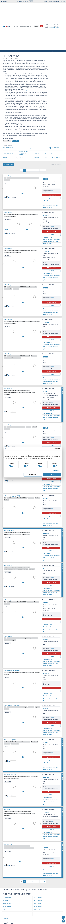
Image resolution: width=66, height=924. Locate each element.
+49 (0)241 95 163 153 (22, 1)
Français (4, 1)
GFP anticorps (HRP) (10, 740)
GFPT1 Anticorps (38, 897)
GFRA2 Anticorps (38, 909)
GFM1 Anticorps (7, 906)
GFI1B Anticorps (7, 909)
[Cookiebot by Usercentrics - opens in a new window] (55, 448)
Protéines (28, 51)
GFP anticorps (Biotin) (10, 774)
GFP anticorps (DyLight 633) (12, 705)
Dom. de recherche (59, 51)
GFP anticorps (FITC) (10, 530)
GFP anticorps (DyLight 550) (12, 496)
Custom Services (36, 51)
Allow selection (32, 474)
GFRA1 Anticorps (38, 906)
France (52, 190)
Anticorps (16, 51)
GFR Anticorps (37, 903)
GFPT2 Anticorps (38, 900)
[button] (6, 918)
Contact (31, 1)
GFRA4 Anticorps (38, 916)
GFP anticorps (8, 176)
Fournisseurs (44, 51)
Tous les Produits (7, 51)
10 (41, 170)
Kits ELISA (22, 51)
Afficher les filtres (8, 164)
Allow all (52, 474)
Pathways (51, 51)
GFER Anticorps (7, 916)
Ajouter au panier (51, 195)
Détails (51, 198)
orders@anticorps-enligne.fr (54, 27)
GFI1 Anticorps (6, 913)
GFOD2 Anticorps (7, 897)
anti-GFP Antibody (28, 90)
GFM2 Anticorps (7, 903)
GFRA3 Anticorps (38, 913)
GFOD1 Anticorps (7, 900)
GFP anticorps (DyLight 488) (12, 670)
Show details (56, 470)
